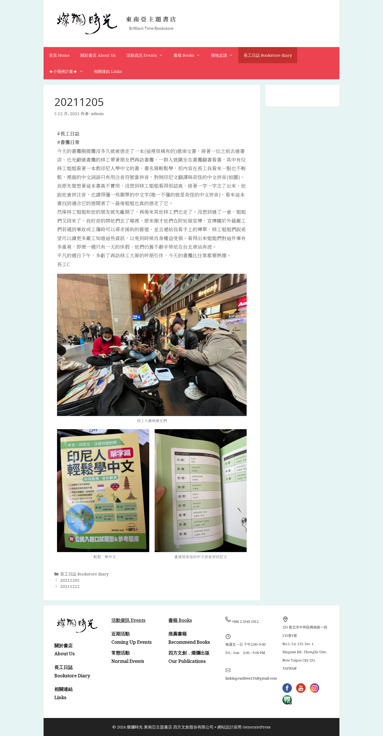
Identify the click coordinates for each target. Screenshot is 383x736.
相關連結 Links (108, 71)
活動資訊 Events (147, 55)
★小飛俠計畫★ (68, 71)
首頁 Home (59, 55)
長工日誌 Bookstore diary (268, 55)
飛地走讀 (224, 55)
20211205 (70, 580)
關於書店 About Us (98, 55)
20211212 (70, 586)
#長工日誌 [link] (68, 133)
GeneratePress (257, 727)
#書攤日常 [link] (68, 141)
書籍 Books (189, 55)
